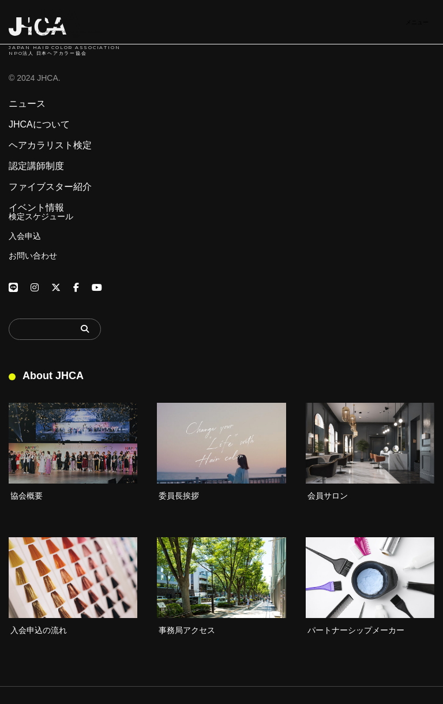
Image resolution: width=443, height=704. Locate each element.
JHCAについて (39, 124)
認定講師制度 (36, 166)
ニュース (27, 103)
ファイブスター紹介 (50, 187)
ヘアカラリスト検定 (50, 145)
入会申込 (25, 236)
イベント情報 (36, 207)
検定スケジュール (41, 216)
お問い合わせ (33, 256)
